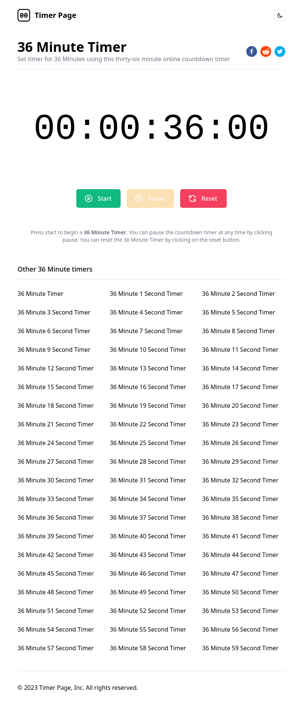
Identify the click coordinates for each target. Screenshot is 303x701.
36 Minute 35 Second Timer (240, 499)
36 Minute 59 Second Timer (240, 648)
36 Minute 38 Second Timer (240, 517)
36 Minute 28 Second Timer (148, 461)
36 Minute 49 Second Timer (148, 592)
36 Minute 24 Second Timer (55, 443)
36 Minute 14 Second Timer (240, 368)
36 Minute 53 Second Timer (240, 611)
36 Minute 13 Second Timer (148, 368)
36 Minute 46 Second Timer (148, 573)
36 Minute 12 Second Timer (55, 368)
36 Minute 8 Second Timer (238, 331)
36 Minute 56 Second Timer (240, 629)
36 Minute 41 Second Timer (240, 536)
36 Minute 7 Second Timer (146, 331)
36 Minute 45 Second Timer (55, 573)
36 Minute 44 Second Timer (240, 555)
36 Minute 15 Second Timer (55, 387)
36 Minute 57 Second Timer (55, 648)
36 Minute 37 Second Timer (148, 517)
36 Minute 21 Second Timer (55, 424)
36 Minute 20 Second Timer (240, 405)
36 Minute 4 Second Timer (146, 312)
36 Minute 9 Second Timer (53, 349)
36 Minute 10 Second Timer (148, 349)
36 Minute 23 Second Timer (240, 424)
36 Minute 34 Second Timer (148, 499)
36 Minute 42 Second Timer (55, 555)
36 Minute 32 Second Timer (240, 480)
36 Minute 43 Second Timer (148, 555)
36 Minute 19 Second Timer (148, 405)
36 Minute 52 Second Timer (148, 611)
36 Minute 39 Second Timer (55, 536)
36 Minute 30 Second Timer (55, 480)
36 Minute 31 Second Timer (148, 480)
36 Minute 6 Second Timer (53, 331)
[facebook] (251, 51)
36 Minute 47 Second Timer (240, 573)
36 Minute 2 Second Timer (238, 294)
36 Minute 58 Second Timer (148, 648)
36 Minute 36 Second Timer (55, 517)
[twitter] (280, 51)
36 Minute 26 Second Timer (240, 443)
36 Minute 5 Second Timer (238, 312)
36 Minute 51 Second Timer (55, 611)
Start (97, 198)
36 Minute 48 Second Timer (55, 592)
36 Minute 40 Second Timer (148, 536)
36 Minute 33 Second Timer (55, 499)
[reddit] (265, 51)
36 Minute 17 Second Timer (240, 387)
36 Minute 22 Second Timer (148, 424)
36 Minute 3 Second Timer (53, 312)
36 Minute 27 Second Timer (55, 461)
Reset (202, 198)
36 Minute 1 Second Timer (146, 294)
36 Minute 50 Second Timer (240, 592)
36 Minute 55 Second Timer (148, 629)
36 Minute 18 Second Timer (55, 405)
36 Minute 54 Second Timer (55, 629)
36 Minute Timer (40, 294)
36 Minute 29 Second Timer (240, 461)
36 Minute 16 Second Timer (148, 387)
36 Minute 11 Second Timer (240, 349)
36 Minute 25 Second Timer (148, 443)
